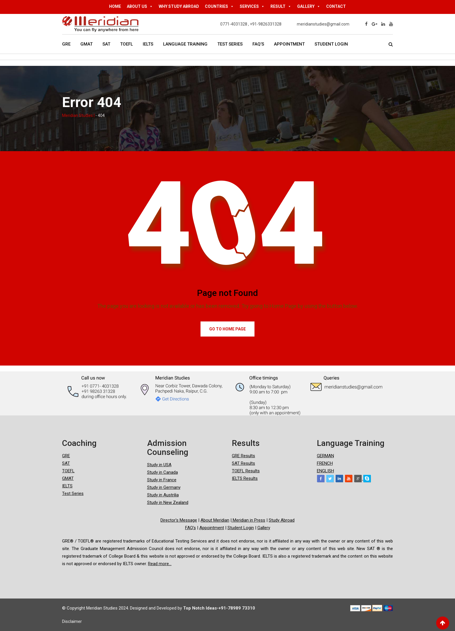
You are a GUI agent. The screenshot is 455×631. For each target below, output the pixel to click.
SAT (106, 44)
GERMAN (325, 455)
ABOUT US (140, 6)
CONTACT (336, 6)
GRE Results (243, 455)
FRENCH (325, 463)
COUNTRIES (219, 6)
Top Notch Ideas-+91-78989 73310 (219, 608)
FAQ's (190, 527)
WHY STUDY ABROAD (179, 6)
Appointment (289, 44)
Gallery (263, 527)
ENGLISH (325, 470)
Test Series (230, 44)
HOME (115, 6)
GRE (66, 44)
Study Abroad (282, 520)
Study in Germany (163, 487)
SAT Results (243, 463)
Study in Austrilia (163, 495)
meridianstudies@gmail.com (323, 24)
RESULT (280, 6)
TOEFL (126, 44)
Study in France (161, 479)
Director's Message (178, 520)
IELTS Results (245, 478)
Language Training (185, 44)
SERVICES (252, 6)
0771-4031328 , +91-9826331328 (250, 24)
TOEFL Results (246, 470)
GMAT (86, 44)
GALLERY (308, 6)
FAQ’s (258, 44)
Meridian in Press (248, 520)
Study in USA (159, 464)
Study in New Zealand (167, 502)
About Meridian (215, 520)
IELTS (148, 44)
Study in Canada (162, 472)
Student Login (331, 44)
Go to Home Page (227, 329)
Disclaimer (72, 621)
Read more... (159, 563)
